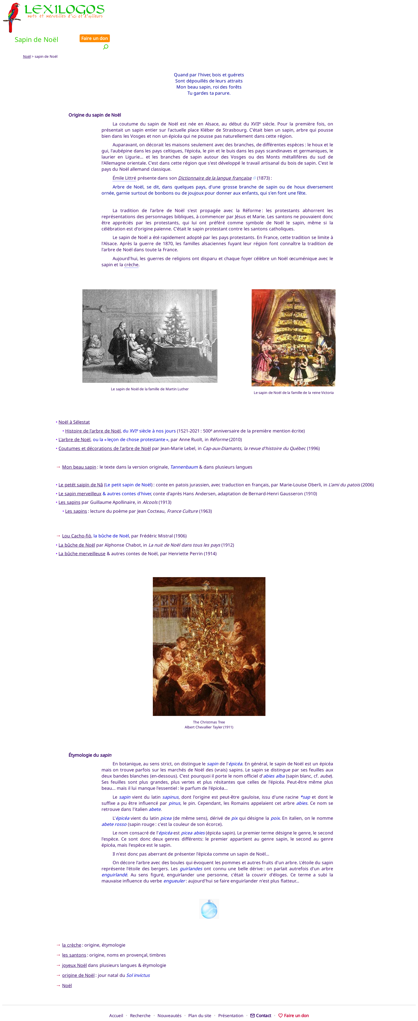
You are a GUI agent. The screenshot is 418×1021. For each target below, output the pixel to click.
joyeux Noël (74, 946)
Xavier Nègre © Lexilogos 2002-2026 (209, 1006)
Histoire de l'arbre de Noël (93, 412)
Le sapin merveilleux (80, 475)
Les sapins (69, 484)
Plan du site (199, 997)
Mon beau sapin (79, 448)
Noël (27, 37)
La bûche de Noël (77, 526)
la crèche (71, 926)
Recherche (140, 997)
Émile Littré (124, 159)
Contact (260, 997)
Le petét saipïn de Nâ (81, 466)
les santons (74, 936)
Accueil (116, 997)
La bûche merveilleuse (82, 535)
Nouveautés (169, 997)
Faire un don (399, 6)
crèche (131, 246)
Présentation (230, 997)
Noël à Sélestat (74, 403)
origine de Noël (78, 957)
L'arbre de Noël (74, 421)
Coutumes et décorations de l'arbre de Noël (105, 429)
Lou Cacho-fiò (76, 517)
